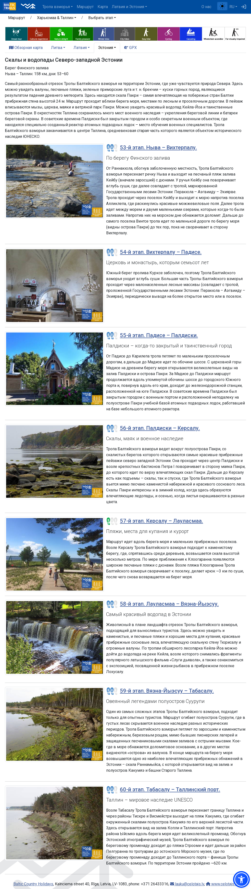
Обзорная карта (26, 47)
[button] (56, 19)
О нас (206, 6)
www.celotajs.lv (222, 884)
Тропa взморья (56, 6)
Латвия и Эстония (128, 6)
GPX (130, 47)
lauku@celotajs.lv (187, 884)
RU (231, 6)
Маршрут (85, 6)
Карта (103, 6)
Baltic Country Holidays (33, 884)
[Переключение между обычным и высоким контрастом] (222, 6)
